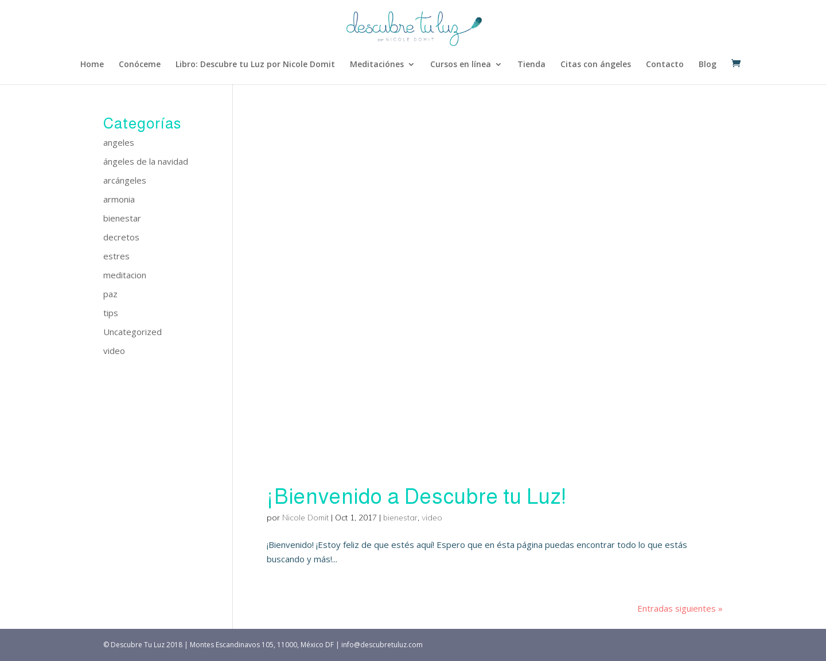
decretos (121, 237)
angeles (118, 142)
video (432, 517)
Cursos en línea (460, 64)
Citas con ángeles (595, 64)
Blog (707, 64)
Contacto (665, 64)
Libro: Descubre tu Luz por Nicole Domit (255, 64)
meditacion (124, 275)
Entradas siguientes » (680, 608)
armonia (119, 199)
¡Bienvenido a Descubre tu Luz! (416, 496)
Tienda (531, 64)
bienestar (400, 517)
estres (116, 256)
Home (92, 64)
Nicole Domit (305, 517)
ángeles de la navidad (145, 161)
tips (110, 312)
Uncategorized (132, 331)
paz (110, 294)
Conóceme (140, 64)
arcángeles (124, 180)
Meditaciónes (377, 64)
